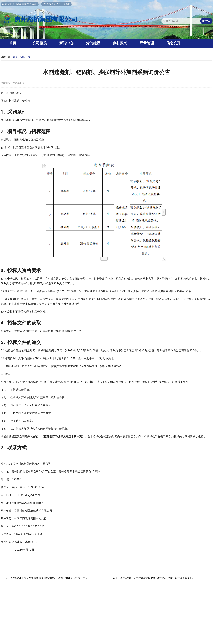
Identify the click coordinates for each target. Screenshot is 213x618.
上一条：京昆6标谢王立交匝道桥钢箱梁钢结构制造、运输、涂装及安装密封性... (44, 577)
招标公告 (25, 57)
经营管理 (147, 43)
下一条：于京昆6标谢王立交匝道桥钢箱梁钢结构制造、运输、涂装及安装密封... (151, 577)
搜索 (206, 21)
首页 (15, 57)
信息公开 (173, 43)
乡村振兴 (120, 43)
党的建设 (93, 43)
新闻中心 (66, 43)
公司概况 (39, 43)
